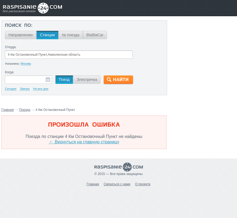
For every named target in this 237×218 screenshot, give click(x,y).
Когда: (9, 72)
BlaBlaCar (94, 35)
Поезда (24, 110)
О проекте (143, 184)
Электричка (87, 79)
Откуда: (11, 47)
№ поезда (70, 35)
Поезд (64, 79)
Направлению (20, 35)
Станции (47, 35)
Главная (7, 110)
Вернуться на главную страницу (84, 142)
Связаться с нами (117, 184)
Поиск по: (18, 25)
